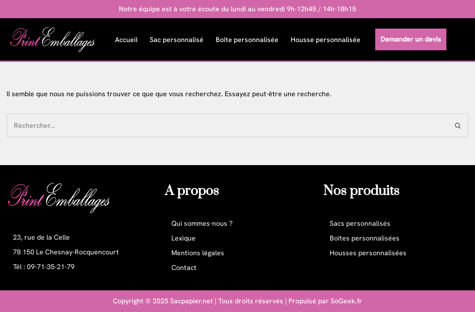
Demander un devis (410, 39)
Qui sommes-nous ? (202, 223)
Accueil (126, 39)
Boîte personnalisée (247, 39)
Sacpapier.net (191, 301)
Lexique (183, 238)
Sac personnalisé (176, 39)
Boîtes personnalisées (365, 238)
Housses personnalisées (368, 252)
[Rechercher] (227, 125)
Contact (184, 267)
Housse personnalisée (325, 39)
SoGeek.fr (346, 301)
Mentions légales (197, 252)
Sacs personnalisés (360, 223)
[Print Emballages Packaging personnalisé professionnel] (54, 39)
